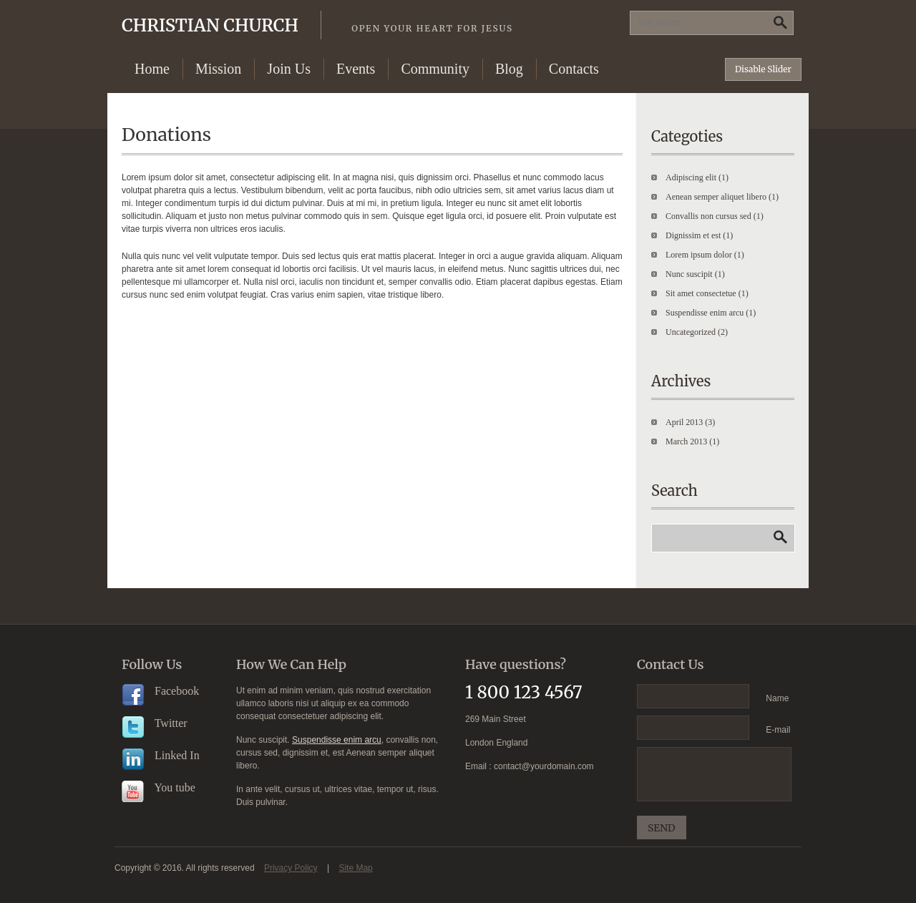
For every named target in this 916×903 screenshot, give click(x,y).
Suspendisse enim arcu (705, 313)
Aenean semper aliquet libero (716, 197)
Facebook (160, 691)
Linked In (161, 755)
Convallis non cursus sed (708, 216)
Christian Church (317, 25)
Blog (509, 69)
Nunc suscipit (689, 274)
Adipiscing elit (691, 177)
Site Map (355, 868)
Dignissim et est (693, 235)
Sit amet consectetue (701, 293)
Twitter (154, 723)
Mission (218, 69)
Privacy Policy (291, 868)
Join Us (289, 69)
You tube (158, 787)
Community (435, 69)
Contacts (574, 69)
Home (152, 69)
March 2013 (686, 441)
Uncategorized (691, 332)
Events (355, 69)
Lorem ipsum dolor (699, 255)
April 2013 (684, 422)
